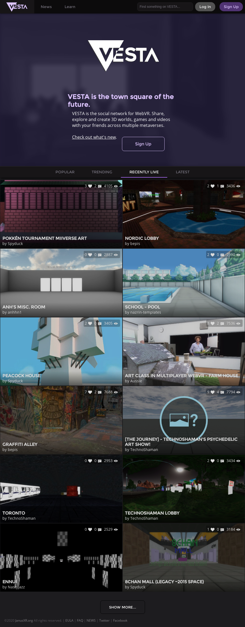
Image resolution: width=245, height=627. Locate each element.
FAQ (80, 620)
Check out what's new (94, 137)
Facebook (120, 620)
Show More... (122, 607)
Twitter (104, 620)
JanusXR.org (24, 620)
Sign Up (143, 143)
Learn (70, 6)
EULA (69, 620)
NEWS (91, 620)
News (46, 6)
